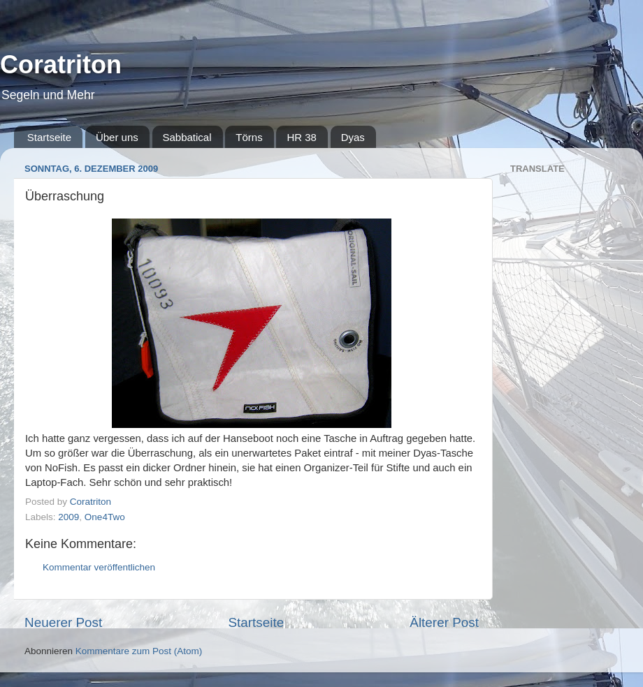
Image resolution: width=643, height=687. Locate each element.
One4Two (105, 517)
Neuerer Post (63, 622)
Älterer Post (444, 622)
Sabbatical (187, 137)
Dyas (353, 137)
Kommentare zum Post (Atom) (139, 651)
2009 (68, 517)
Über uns (117, 137)
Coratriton (61, 64)
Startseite (49, 137)
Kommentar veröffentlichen (99, 567)
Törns (249, 137)
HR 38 (302, 137)
